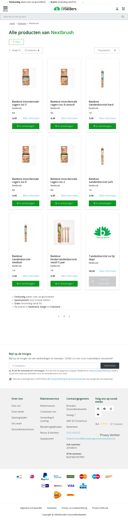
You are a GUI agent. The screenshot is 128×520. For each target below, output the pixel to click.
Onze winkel (18, 411)
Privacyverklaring (57, 379)
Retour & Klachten (49, 432)
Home (12, 23)
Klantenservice (47, 405)
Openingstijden (19, 417)
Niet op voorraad (100, 281)
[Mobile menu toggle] (5, 9)
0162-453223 (73, 432)
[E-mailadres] (54, 366)
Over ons (16, 405)
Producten (22, 23)
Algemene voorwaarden (31, 508)
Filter (16, 41)
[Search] (60, 16)
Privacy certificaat (100, 508)
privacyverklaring (101, 370)
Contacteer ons (48, 411)
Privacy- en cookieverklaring (74, 508)
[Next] (69, 316)
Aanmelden (110, 365)
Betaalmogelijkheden (51, 426)
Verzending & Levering (47, 419)
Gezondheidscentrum (23, 429)
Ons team (17, 423)
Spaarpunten (47, 438)
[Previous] (59, 316)
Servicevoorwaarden (77, 379)
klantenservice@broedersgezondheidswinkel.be (90, 438)
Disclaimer (52, 508)
